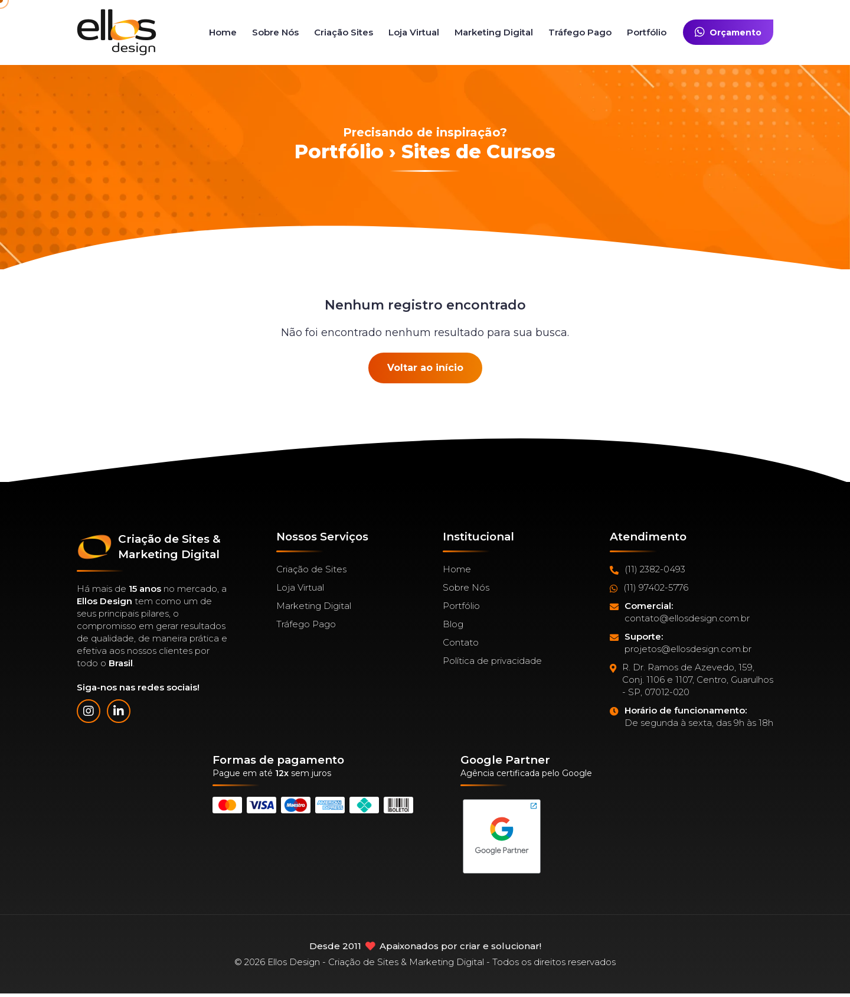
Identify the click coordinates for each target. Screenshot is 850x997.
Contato (461, 642)
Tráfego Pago (580, 32)
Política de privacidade (492, 660)
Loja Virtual (413, 32)
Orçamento (728, 32)
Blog (453, 624)
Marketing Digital (494, 32)
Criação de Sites (311, 569)
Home (223, 32)
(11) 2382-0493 (647, 569)
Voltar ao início (425, 367)
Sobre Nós (275, 32)
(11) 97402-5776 (649, 588)
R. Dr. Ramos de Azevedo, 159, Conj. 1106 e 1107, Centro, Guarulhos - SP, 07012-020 (691, 680)
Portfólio (646, 32)
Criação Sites (343, 32)
